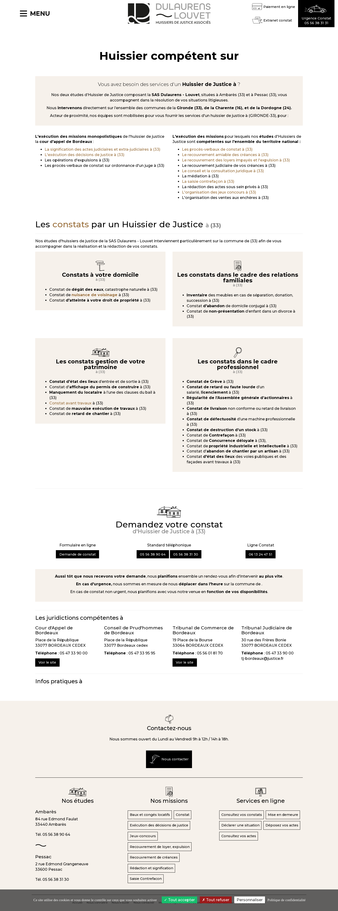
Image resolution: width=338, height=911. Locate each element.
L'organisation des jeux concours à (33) (219, 192)
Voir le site (47, 662)
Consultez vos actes (238, 836)
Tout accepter (179, 900)
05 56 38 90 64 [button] (152, 554)
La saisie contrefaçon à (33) (208, 181)
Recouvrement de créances (154, 857)
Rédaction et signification (151, 868)
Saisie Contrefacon (146, 879)
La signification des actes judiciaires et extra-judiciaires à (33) (102, 149)
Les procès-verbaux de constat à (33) (217, 149)
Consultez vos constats (241, 815)
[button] (316, 13)
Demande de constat (77, 554)
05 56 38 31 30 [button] (185, 554)
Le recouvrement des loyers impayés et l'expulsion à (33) (236, 160)
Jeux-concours (143, 836)
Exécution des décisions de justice (159, 825)
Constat (182, 815)
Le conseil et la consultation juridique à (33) (223, 171)
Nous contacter (169, 759)
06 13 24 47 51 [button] (260, 554)
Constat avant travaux (70, 403)
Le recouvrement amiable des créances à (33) (225, 155)
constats (70, 224)
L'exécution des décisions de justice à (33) (84, 155)
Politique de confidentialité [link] (286, 900)
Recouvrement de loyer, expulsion (160, 847)
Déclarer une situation (240, 825)
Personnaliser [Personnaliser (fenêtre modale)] (250, 900)
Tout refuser (215, 900)
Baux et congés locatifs (150, 815)
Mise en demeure (283, 815)
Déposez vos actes (281, 825)
